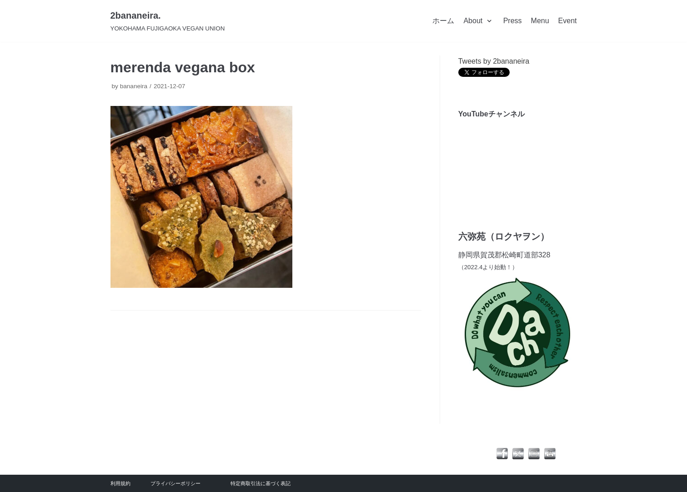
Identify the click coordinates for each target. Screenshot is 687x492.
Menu (540, 21)
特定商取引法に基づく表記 (261, 483)
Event (567, 21)
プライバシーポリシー (175, 483)
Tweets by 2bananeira (494, 61)
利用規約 (120, 483)
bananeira (133, 86)
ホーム (443, 21)
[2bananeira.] (167, 21)
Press (512, 21)
